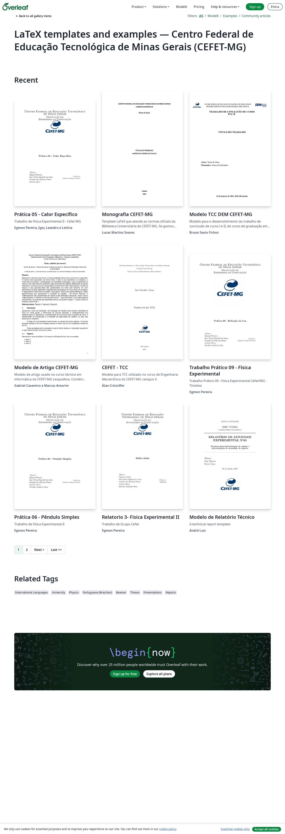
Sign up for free (125, 674)
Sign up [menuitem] (255, 7)
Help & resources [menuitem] (224, 7)
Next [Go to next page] (39, 549)
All (201, 16)
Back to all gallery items (33, 16)
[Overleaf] (15, 6)
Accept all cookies (267, 829)
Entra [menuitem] (275, 7)
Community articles (256, 16)
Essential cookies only (235, 829)
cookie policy (167, 829)
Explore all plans (159, 674)
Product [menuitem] (138, 7)
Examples (230, 16)
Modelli (213, 16)
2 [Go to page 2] (27, 549)
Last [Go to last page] (56, 549)
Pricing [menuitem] (199, 7)
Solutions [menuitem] (160, 7)
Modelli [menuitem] (181, 7)
